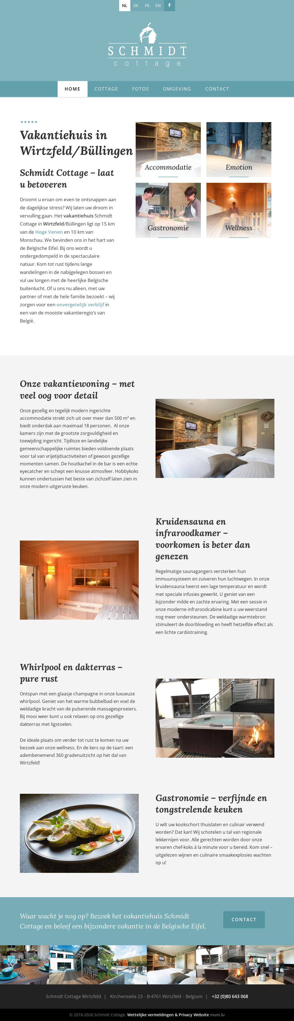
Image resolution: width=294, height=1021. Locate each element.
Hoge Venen (49, 232)
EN (158, 5)
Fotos (140, 89)
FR (147, 5)
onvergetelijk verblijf (80, 304)
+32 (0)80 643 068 (230, 996)
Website (201, 1014)
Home (73, 89)
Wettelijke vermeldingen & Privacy (159, 1014)
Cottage (106, 89)
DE (135, 5)
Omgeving (177, 89)
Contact (217, 89)
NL (124, 5)
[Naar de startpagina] (147, 44)
